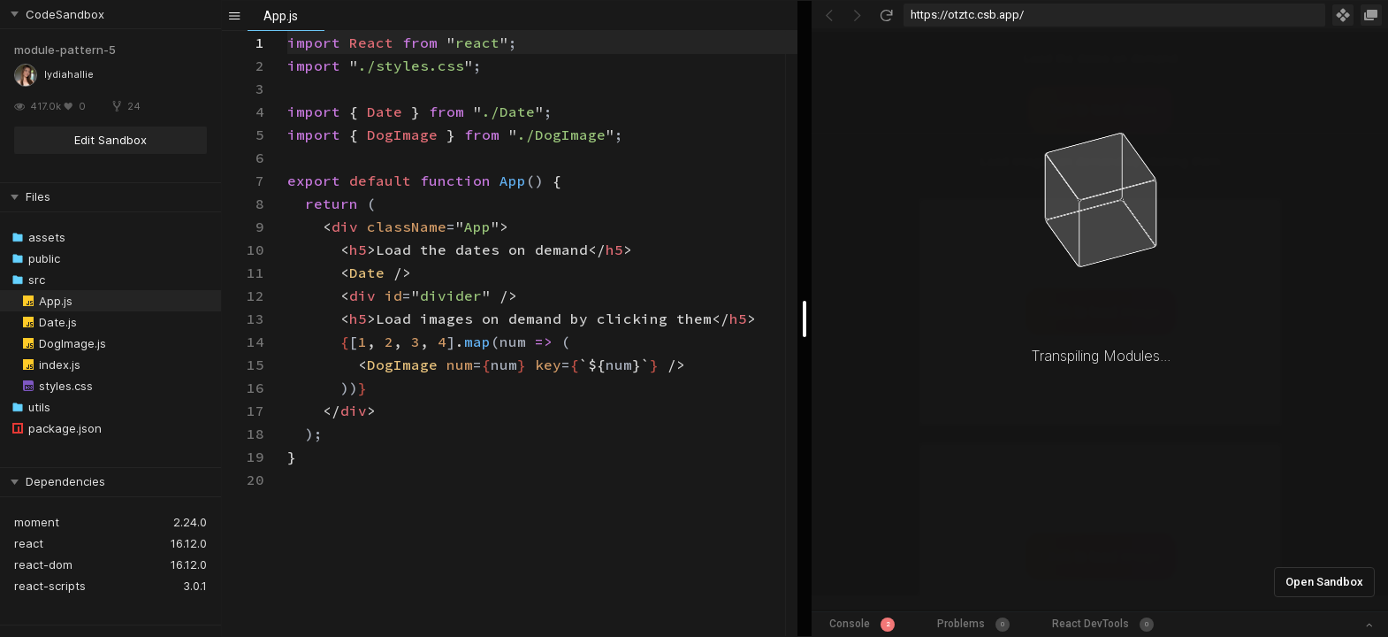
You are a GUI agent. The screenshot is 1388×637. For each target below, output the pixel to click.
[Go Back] (829, 15)
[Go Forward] (857, 15)
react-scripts (50, 586)
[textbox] (287, 31)
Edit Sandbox (110, 140)
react (28, 543)
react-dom (43, 564)
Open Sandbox (1324, 581)
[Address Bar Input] (1114, 15)
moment (36, 522)
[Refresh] (885, 15)
